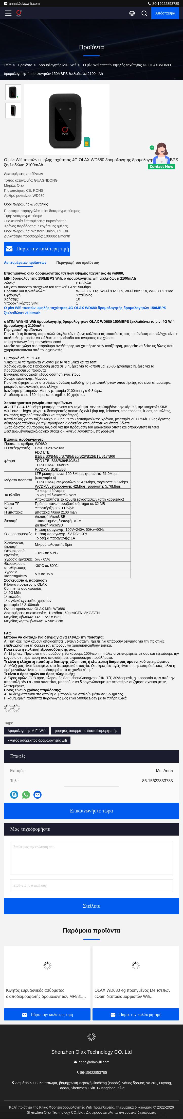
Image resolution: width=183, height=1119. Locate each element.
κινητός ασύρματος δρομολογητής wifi (37, 740)
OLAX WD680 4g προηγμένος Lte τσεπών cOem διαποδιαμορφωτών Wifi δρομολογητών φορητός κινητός (133, 994)
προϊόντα (25, 65)
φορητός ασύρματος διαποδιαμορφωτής (85, 731)
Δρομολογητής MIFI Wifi (57, 65)
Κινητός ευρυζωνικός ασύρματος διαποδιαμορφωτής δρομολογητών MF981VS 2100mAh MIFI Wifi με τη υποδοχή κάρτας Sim (46, 994)
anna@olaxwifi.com (22, 4)
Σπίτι (7, 65)
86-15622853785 (163, 4)
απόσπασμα (165, 13)
